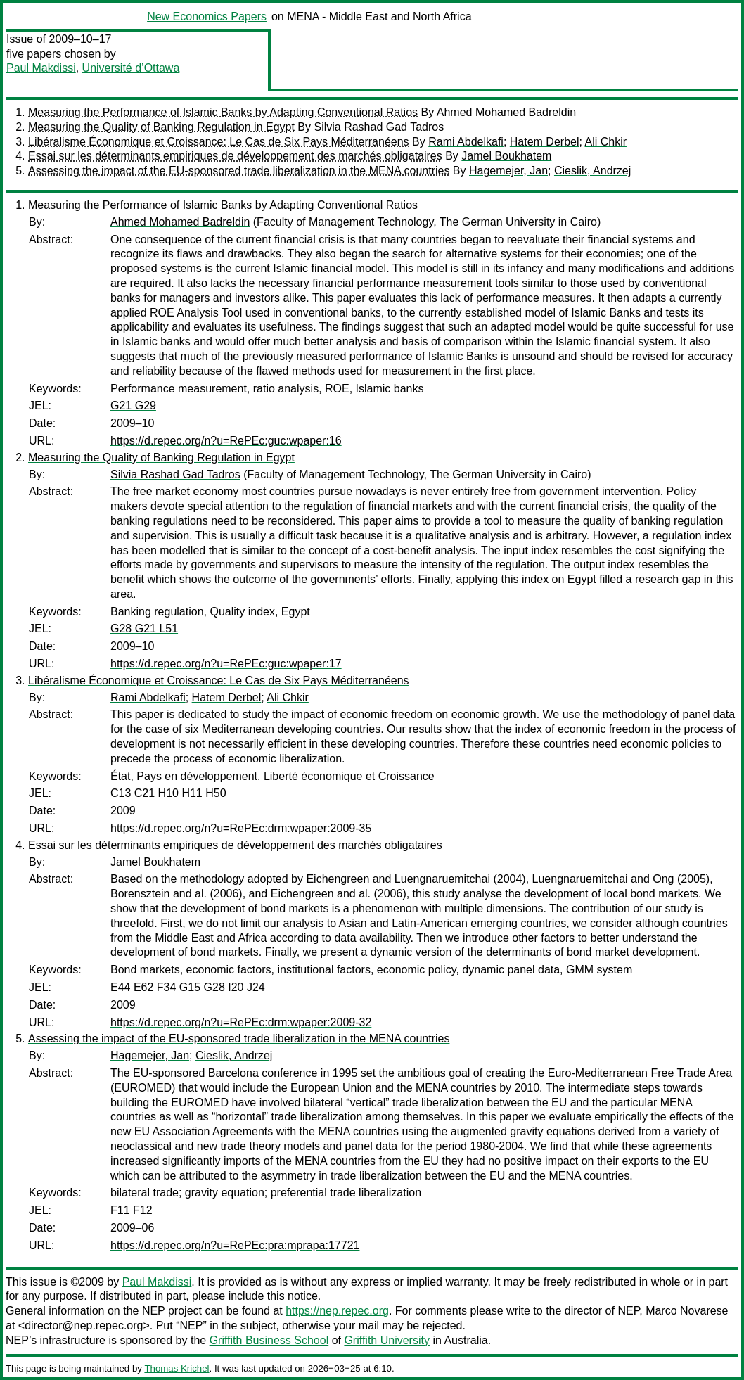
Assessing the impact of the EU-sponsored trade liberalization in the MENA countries (238, 171)
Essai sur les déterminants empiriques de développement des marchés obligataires (235, 156)
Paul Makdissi (41, 68)
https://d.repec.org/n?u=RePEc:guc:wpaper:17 (226, 664)
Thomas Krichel (176, 1368)
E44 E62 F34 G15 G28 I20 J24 (187, 987)
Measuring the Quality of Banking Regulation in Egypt (161, 127)
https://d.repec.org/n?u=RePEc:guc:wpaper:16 (226, 441)
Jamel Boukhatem (506, 156)
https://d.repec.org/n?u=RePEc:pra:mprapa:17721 (234, 1245)
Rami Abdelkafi (466, 142)
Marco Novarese (687, 1311)
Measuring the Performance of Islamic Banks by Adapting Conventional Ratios (223, 112)
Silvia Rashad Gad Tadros (379, 127)
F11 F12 (131, 1210)
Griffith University (387, 1340)
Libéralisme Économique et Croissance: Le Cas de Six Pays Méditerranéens (218, 142)
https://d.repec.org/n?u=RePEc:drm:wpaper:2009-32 (240, 1022)
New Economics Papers (207, 17)
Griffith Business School (269, 1340)
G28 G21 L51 (144, 628)
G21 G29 (133, 405)
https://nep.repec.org (337, 1311)
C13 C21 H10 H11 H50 (168, 793)
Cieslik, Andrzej (592, 171)
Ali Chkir (606, 142)
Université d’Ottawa (131, 68)
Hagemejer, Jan (508, 171)
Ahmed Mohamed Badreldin (506, 112)
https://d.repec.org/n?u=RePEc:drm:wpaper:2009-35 (240, 828)
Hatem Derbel (544, 142)
